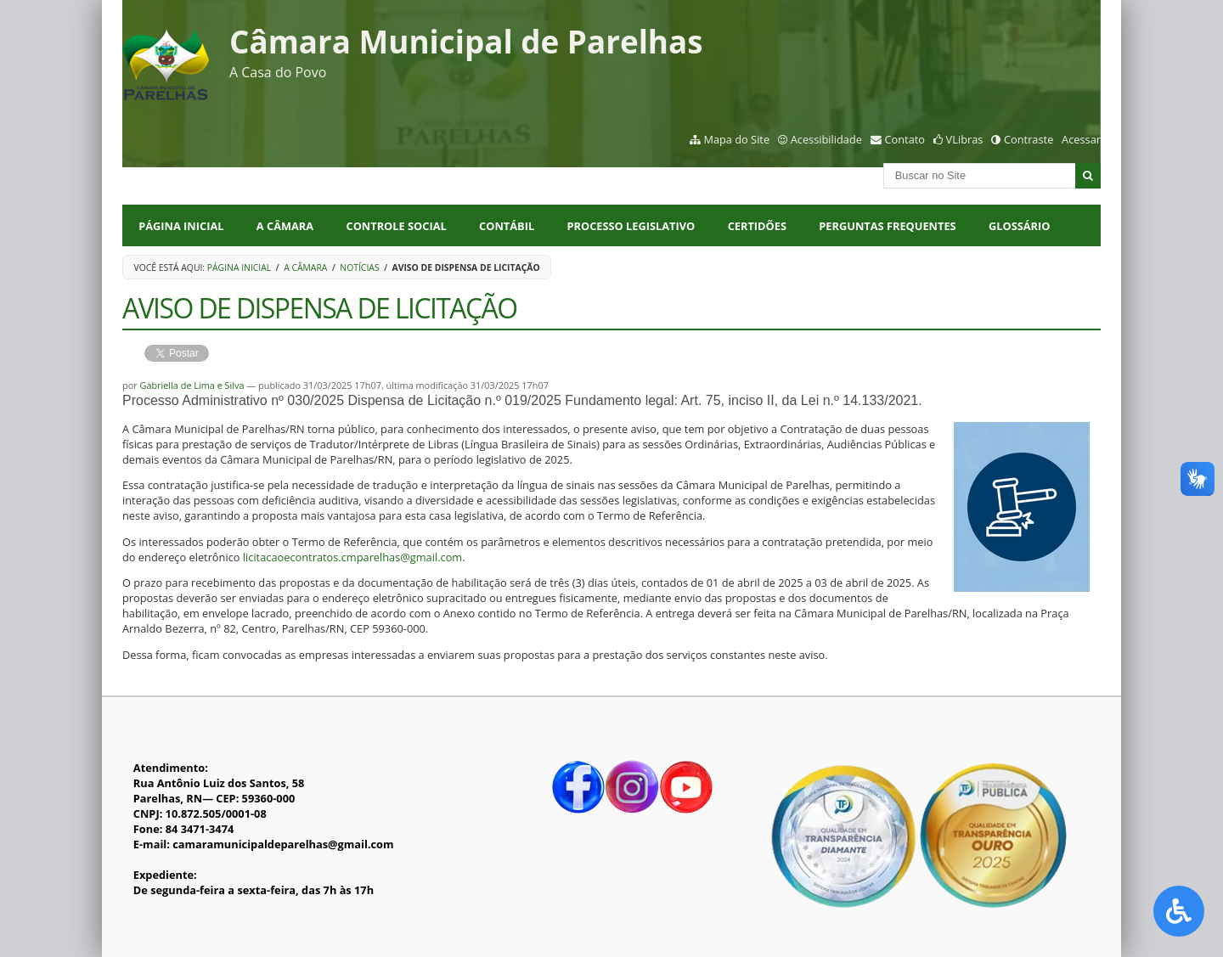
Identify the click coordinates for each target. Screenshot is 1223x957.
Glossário (1019, 226)
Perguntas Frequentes (887, 226)
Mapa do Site (736, 139)
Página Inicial (180, 226)
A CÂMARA (284, 226)
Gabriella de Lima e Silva (191, 385)
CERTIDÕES (757, 226)
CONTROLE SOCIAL (397, 226)
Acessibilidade (826, 139)
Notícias (359, 267)
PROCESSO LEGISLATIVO (631, 226)
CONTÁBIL (506, 226)
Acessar (1081, 139)
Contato (905, 139)
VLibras (964, 139)
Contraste (1028, 139)
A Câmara (305, 267)
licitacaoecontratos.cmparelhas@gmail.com (352, 557)
